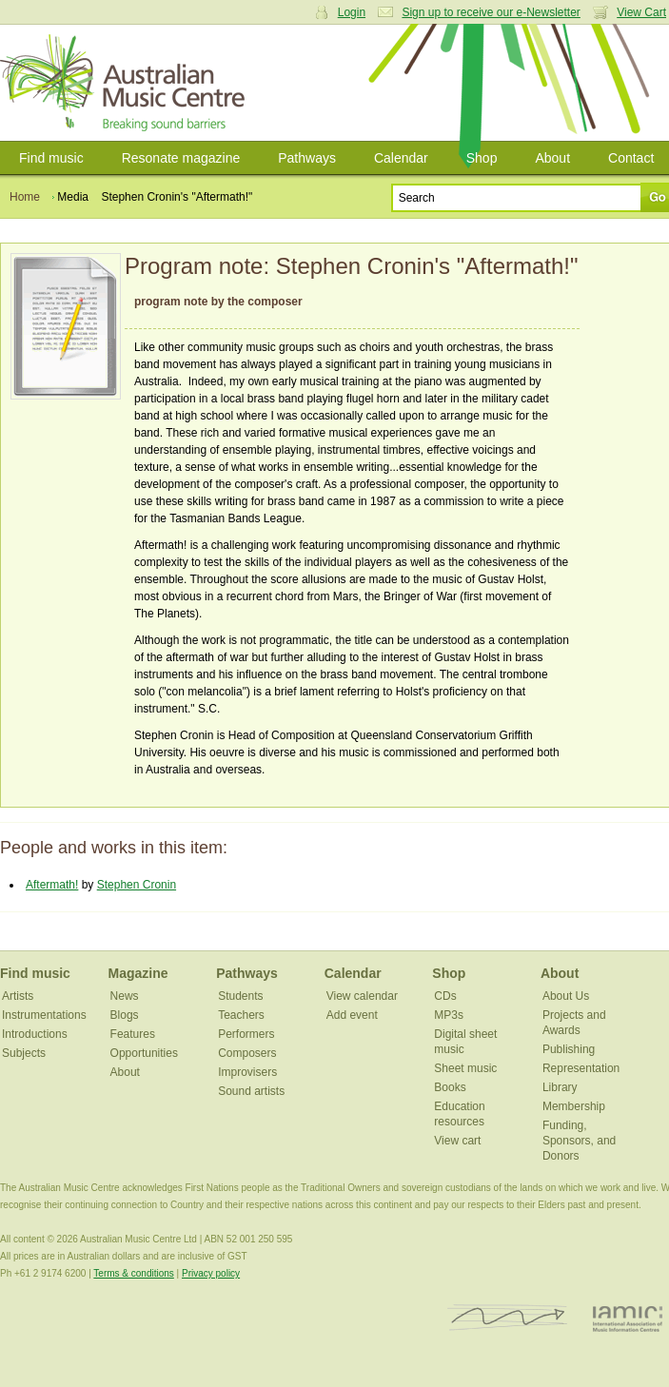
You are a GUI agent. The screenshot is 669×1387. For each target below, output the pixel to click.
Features (132, 1034)
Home (25, 197)
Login (351, 12)
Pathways (307, 158)
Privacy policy (211, 1273)
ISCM (507, 1318)
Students (240, 996)
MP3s (448, 1015)
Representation (581, 1068)
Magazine (138, 973)
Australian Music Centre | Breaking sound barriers (126, 82)
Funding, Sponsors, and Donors (579, 1140)
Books (449, 1087)
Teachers (241, 1015)
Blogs (124, 1015)
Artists (17, 996)
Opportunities (144, 1053)
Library (560, 1087)
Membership (573, 1106)
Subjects (24, 1053)
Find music (51, 158)
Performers (246, 1034)
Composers (247, 1053)
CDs (445, 996)
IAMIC (627, 1318)
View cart (457, 1140)
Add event (352, 1015)
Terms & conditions (133, 1273)
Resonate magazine (181, 158)
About (552, 158)
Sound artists (251, 1091)
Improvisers (247, 1072)
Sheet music (465, 1068)
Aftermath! (52, 884)
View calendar (362, 996)
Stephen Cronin (136, 884)
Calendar (401, 158)
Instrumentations (44, 1015)
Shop (482, 158)
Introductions (35, 1034)
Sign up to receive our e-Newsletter (491, 12)
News (124, 996)
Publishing (568, 1049)
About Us (565, 996)
